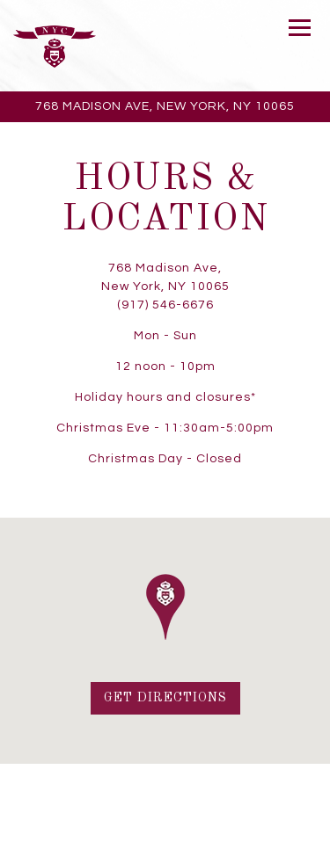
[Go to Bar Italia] (165, 107)
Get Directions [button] (165, 698)
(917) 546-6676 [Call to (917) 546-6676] (165, 305)
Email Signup (165, 825)
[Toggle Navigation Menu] (299, 27)
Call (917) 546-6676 (165, 792)
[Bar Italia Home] (54, 45)
